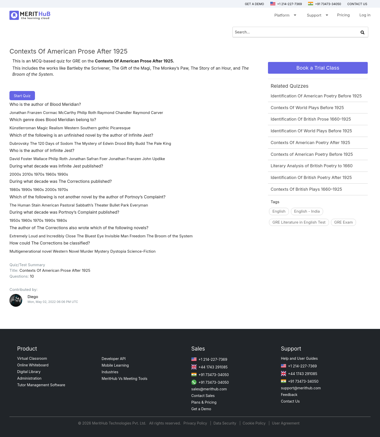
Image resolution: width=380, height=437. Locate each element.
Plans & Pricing (204, 402)
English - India (307, 211)
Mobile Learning (115, 365)
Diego (33, 296)
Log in (364, 14)
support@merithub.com (301, 388)
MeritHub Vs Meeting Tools (124, 378)
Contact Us (290, 401)
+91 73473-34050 (324, 4)
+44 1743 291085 (209, 367)
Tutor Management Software (41, 385)
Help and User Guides (299, 358)
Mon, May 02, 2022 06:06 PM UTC (53, 302)
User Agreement (285, 423)
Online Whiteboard (32, 365)
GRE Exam (343, 222)
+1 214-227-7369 (286, 4)
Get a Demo (254, 4)
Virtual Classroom (32, 358)
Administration (29, 378)
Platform (285, 16)
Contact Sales (203, 395)
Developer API (114, 358)
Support (317, 16)
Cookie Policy (254, 423)
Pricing (343, 14)
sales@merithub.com (209, 389)
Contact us (357, 4)
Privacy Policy (195, 423)
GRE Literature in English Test (298, 222)
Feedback (289, 394)
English (278, 211)
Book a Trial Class (317, 68)
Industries (110, 372)
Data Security (225, 423)
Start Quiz (22, 96)
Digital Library (29, 371)
